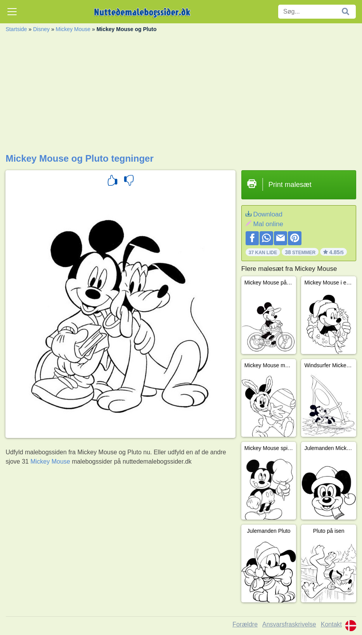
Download (267, 214)
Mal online (268, 224)
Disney (41, 29)
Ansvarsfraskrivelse (289, 624)
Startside (16, 29)
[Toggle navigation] (12, 11)
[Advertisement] (180, 94)
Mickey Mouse (73, 29)
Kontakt (331, 624)
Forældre (245, 624)
